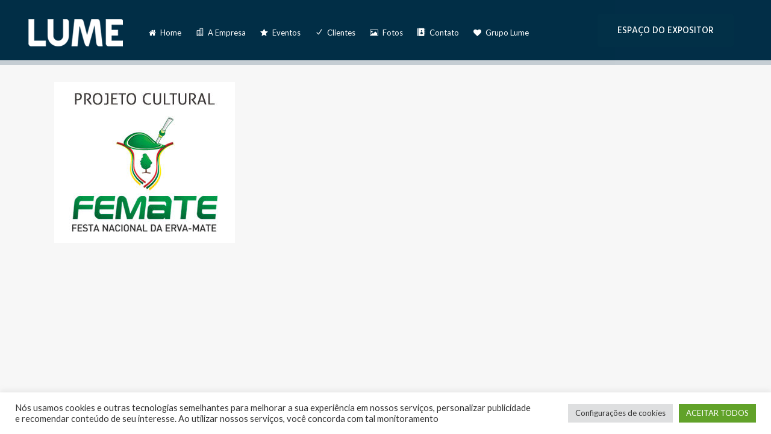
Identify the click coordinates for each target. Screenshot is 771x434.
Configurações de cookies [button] (620, 413)
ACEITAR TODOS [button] (717, 413)
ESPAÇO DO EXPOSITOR (665, 30)
